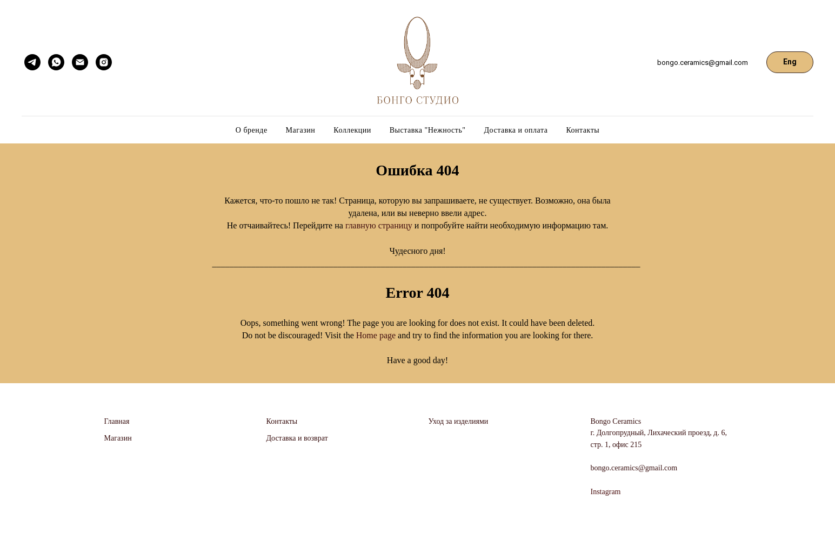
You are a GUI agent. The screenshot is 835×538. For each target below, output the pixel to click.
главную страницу (378, 225)
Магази (116, 438)
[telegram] (32, 62)
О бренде (252, 130)
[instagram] (104, 62)
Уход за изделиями (459, 421)
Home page (377, 335)
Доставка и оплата (516, 130)
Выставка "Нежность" (428, 130)
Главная (117, 421)
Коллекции (352, 130)
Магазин (301, 130)
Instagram (606, 492)
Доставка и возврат (297, 438)
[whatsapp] (56, 62)
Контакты (582, 130)
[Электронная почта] (80, 62)
